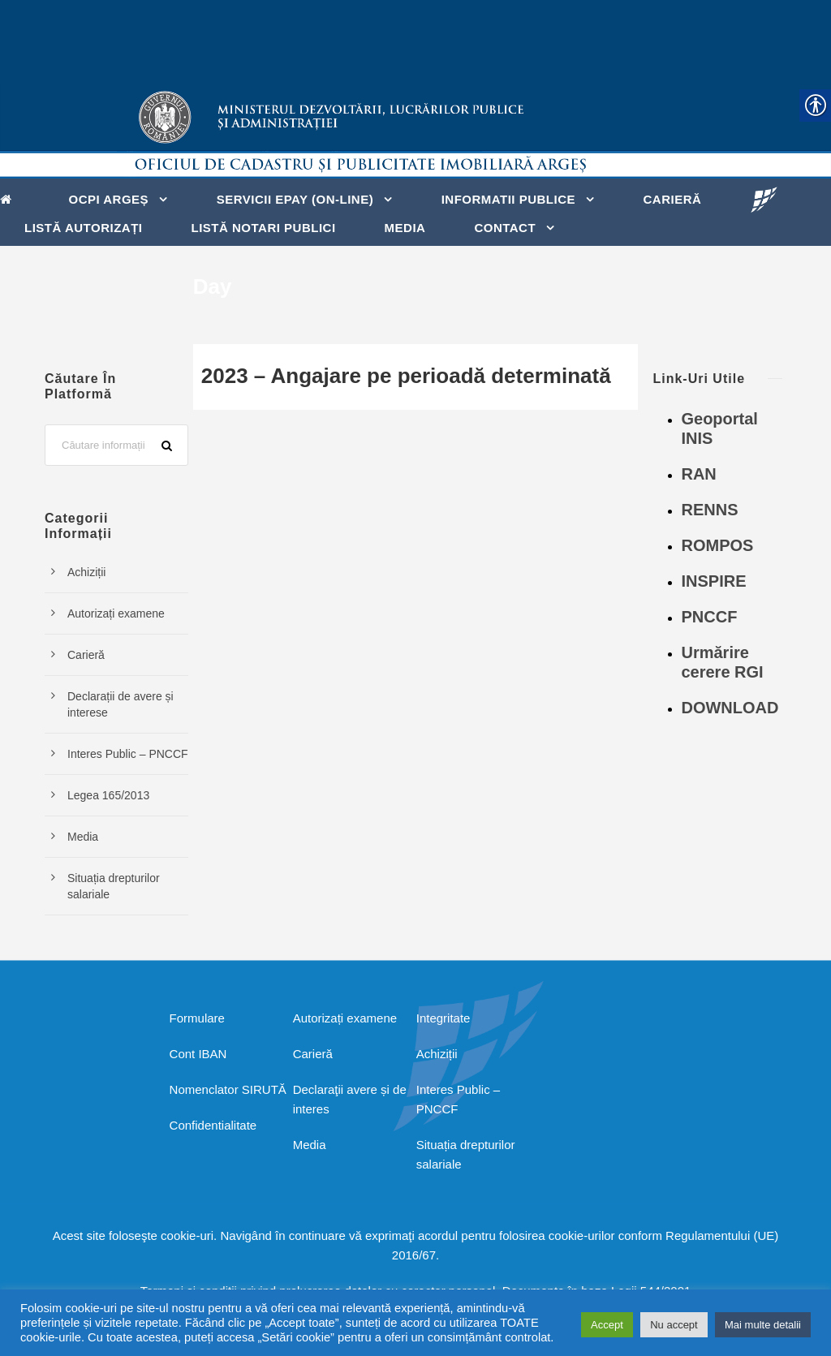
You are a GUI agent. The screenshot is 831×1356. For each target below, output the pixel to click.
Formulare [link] (197, 1018)
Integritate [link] (443, 1018)
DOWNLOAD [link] (729, 708)
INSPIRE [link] (713, 581)
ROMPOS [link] (717, 545)
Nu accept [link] (674, 1325)
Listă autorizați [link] (83, 228)
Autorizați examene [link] (116, 613)
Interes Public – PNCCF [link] (127, 753)
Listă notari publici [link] (264, 228)
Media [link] (405, 228)
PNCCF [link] (709, 617)
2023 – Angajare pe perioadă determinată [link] (406, 376)
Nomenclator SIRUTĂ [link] (228, 1089)
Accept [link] (607, 1325)
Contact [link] (505, 228)
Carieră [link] (673, 199)
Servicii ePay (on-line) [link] (295, 199)
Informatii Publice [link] (508, 199)
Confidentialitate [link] (213, 1125)
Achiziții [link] (86, 572)
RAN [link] (698, 474)
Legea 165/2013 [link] (108, 795)
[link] (10, 198)
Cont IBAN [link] (198, 1054)
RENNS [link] (709, 510)
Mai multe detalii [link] (763, 1325)
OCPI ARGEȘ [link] (109, 199)
